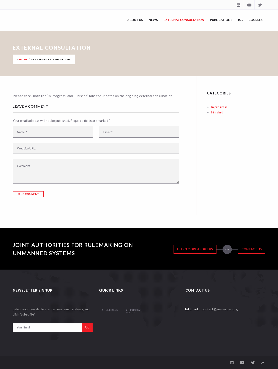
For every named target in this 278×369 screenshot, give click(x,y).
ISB (240, 20)
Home (23, 59)
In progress (219, 107)
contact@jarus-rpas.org (220, 309)
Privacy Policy (133, 311)
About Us (135, 20)
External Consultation (184, 20)
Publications (221, 20)
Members (112, 309)
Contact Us (252, 249)
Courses (255, 20)
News (153, 20)
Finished (217, 112)
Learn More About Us (195, 249)
